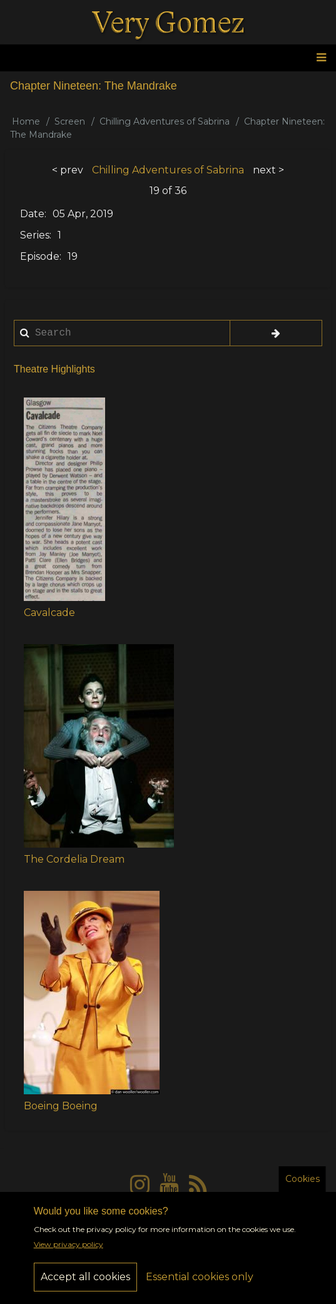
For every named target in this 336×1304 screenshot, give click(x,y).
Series (34, 235)
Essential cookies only (199, 1283)
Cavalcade (49, 613)
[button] (64, 499)
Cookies (302, 1185)
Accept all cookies (85, 1283)
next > (268, 170)
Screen (69, 121)
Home (26, 121)
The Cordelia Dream (74, 859)
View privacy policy (68, 1250)
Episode (39, 256)
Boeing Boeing (61, 1106)
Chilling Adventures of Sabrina (164, 121)
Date (32, 214)
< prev (67, 170)
